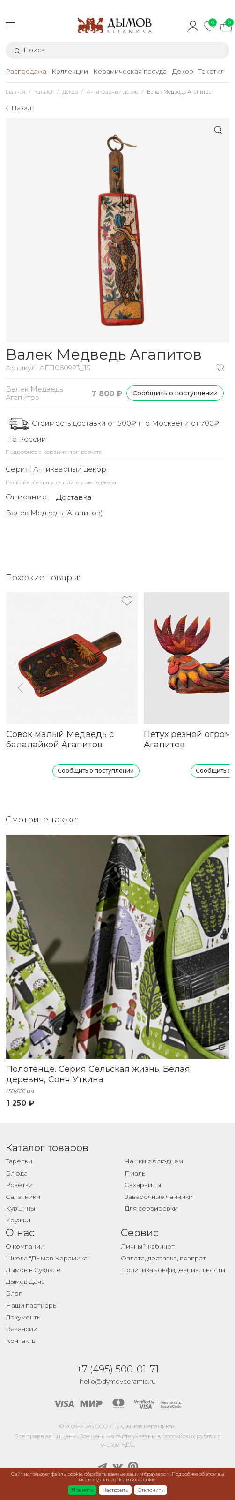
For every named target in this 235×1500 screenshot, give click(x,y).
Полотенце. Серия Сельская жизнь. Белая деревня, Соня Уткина (98, 1074)
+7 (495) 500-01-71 (118, 1369)
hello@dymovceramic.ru (118, 1381)
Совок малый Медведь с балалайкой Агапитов (59, 739)
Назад (21, 108)
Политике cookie (136, 1479)
